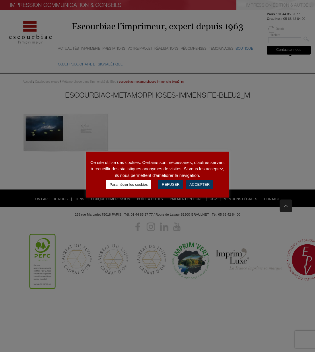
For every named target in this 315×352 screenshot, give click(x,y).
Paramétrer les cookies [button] (129, 184)
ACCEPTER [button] (199, 184)
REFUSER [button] (171, 184)
